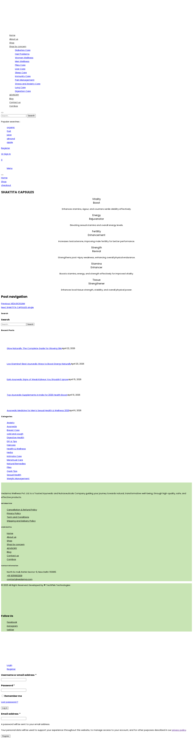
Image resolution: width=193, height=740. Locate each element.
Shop (9, 540)
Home (10, 533)
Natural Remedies (16, 463)
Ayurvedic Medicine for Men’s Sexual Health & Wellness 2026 (38, 410)
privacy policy (179, 730)
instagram (12, 625)
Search (5, 319)
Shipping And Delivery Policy (21, 520)
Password (8, 685)
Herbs (10, 452)
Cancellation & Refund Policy (22, 509)
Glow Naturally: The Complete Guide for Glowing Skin (34, 348)
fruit (9, 131)
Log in (4, 708)
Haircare (11, 445)
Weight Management (18, 478)
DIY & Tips (12, 441)
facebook (12, 622)
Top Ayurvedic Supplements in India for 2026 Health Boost (37, 394)
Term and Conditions (18, 517)
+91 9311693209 (14, 575)
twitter (10, 629)
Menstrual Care (15, 459)
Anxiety (10, 422)
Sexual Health (14, 474)
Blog (9, 551)
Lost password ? (9, 701)
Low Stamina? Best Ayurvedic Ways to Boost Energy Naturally (39, 363)
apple (10, 142)
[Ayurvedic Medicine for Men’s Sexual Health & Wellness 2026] (12, 406)
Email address (11, 713)
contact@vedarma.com (19, 579)
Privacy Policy (14, 513)
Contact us (13, 555)
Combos (11, 559)
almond (11, 138)
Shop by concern (16, 544)
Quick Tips (12, 471)
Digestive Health (15, 437)
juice (9, 134)
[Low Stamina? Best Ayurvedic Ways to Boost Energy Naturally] (12, 360)
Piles (9, 467)
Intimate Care (14, 456)
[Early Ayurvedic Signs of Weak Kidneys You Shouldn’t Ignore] (12, 375)
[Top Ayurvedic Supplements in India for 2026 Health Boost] (12, 391)
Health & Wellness (16, 448)
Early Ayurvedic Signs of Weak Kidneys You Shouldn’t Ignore (37, 379)
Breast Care (13, 430)
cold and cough (15, 433)
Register (11, 669)
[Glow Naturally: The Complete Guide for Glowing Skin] (12, 344)
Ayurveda (12, 426)
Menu (9, 168)
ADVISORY (12, 548)
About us (11, 537)
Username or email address (19, 675)
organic (11, 127)
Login (9, 665)
